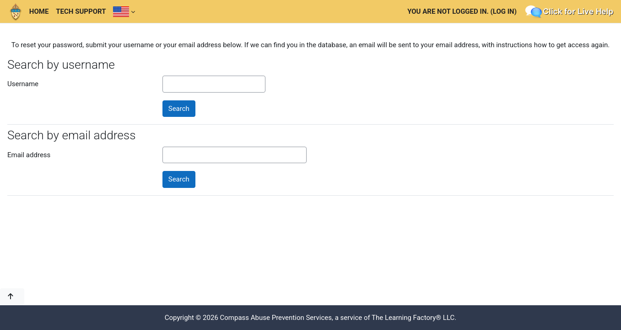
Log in (503, 11)
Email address (28, 155)
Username (22, 84)
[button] (12, 296)
